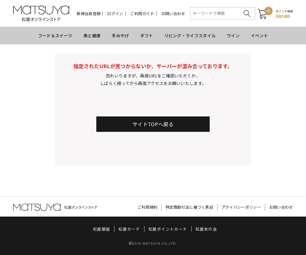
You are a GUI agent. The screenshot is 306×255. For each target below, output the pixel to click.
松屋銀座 (98, 229)
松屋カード (127, 229)
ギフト (146, 35)
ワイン (233, 35)
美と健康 (92, 35)
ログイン (115, 13)
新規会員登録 (89, 13)
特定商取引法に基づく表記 (183, 207)
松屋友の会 (209, 229)
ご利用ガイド (142, 13)
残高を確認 (283, 16)
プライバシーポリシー (238, 207)
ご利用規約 (139, 207)
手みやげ (120, 35)
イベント (259, 35)
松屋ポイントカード (168, 229)
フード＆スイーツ (55, 35)
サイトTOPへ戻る (153, 124)
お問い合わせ (173, 13)
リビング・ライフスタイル (190, 35)
